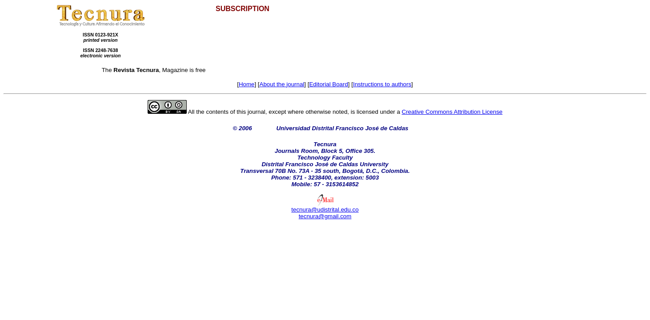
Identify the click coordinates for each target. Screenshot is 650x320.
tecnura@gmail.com (325, 216)
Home (247, 84)
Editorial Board (328, 84)
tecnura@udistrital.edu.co (324, 209)
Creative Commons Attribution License (452, 111)
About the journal (282, 84)
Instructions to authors (382, 84)
